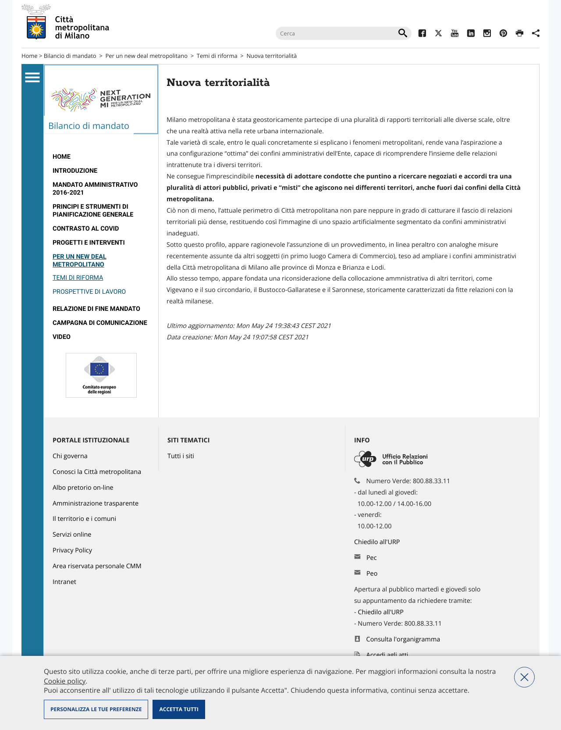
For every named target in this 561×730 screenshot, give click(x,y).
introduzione (75, 170)
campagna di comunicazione (100, 323)
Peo (371, 574)
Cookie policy (64, 681)
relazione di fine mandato (96, 309)
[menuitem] (101, 157)
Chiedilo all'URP (377, 542)
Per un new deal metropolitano (147, 56)
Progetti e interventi (89, 242)
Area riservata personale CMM (97, 566)
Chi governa (70, 456)
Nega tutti (524, 677)
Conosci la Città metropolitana (97, 472)
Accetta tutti (178, 709)
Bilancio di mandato (70, 56)
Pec (371, 558)
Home (29, 56)
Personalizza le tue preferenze (96, 709)
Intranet (64, 582)
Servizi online (72, 535)
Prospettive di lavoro (89, 292)
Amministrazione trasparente (95, 503)
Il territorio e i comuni (84, 519)
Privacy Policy (72, 550)
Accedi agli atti (387, 655)
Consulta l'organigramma (403, 639)
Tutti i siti (180, 456)
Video (62, 337)
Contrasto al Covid (86, 228)
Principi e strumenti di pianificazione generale (93, 210)
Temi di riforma (217, 56)
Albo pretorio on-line (83, 488)
